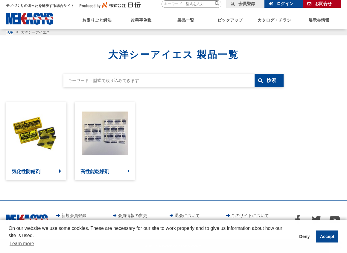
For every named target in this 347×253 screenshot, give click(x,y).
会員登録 (246, 3)
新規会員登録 (73, 215)
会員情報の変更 (132, 215)
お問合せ (323, 3)
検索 (271, 80)
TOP (9, 32)
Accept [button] (327, 236)
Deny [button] (304, 236)
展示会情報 (318, 20)
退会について (187, 215)
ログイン (285, 3)
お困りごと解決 (97, 20)
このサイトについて (250, 215)
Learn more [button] (22, 243)
